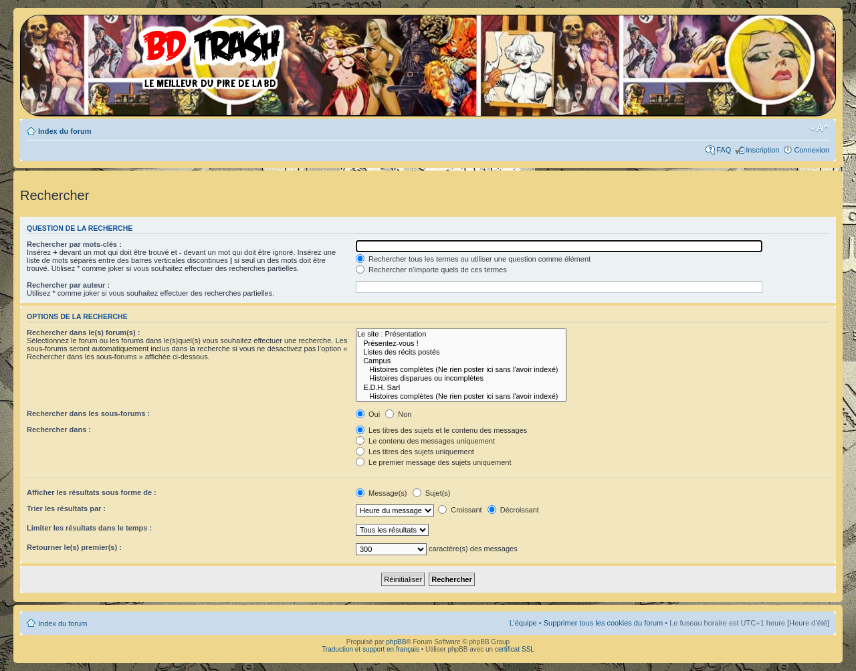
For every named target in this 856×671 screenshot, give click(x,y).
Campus (461, 361)
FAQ (723, 150)
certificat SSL (514, 649)
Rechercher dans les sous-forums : (88, 413)
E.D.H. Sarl (461, 387)
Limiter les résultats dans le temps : (89, 528)
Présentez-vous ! (461, 343)
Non (398, 414)
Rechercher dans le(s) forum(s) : (83, 332)
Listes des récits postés (461, 352)
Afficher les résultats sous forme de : (91, 492)
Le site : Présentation (461, 334)
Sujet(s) (432, 493)
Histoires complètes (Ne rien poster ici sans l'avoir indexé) (461, 369)
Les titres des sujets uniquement (415, 452)
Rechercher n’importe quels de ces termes (431, 270)
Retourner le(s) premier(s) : (74, 547)
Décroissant (513, 510)
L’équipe (523, 623)
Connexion (811, 150)
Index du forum (64, 131)
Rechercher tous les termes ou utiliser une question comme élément (473, 259)
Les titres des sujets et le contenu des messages (441, 430)
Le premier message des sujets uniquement (433, 462)
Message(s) (382, 493)
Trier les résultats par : (66, 508)
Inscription (762, 150)
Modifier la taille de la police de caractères (819, 128)
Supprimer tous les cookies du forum (603, 623)
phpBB (396, 642)
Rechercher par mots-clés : (74, 244)
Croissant (460, 510)
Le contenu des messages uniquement (425, 441)
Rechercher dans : (59, 429)
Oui (368, 414)
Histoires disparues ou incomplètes (461, 378)
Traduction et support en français (370, 649)
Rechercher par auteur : (68, 285)
